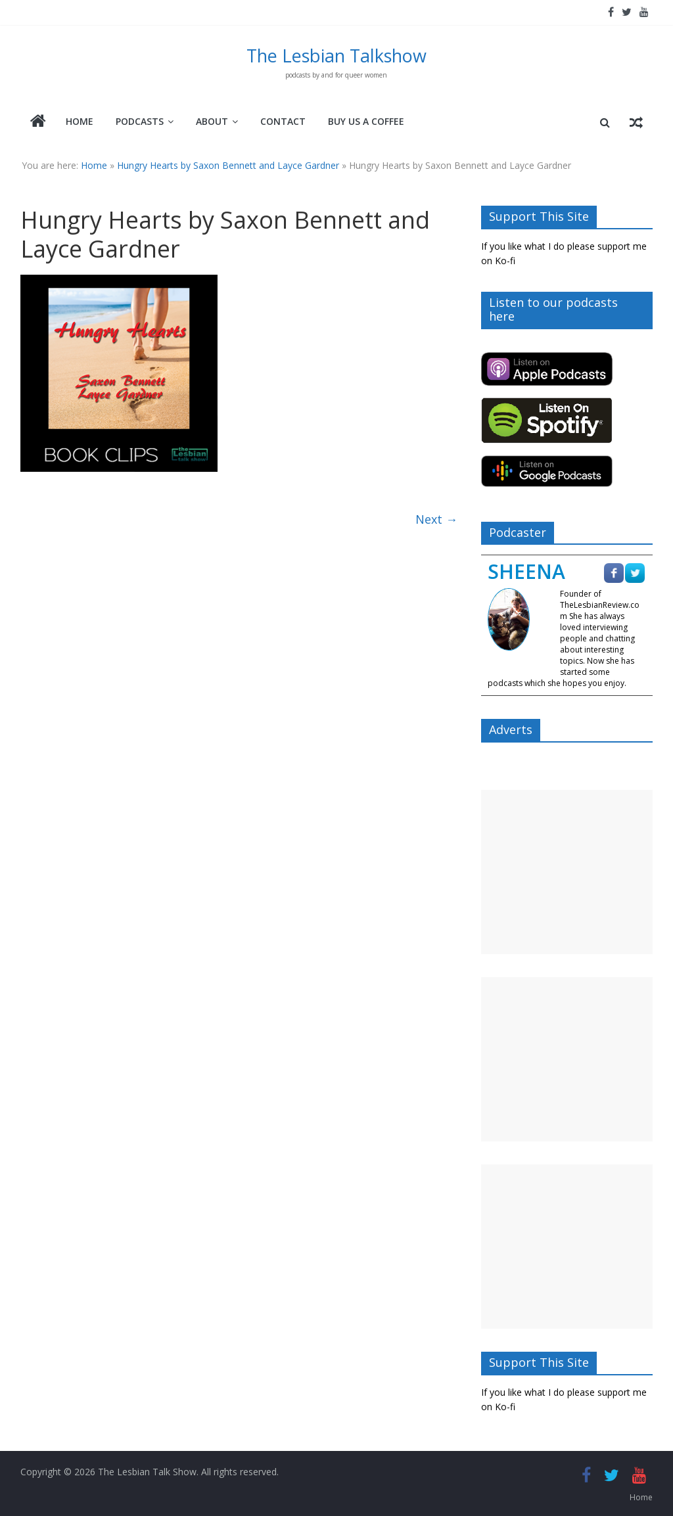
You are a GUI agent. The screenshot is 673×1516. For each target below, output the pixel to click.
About (212, 121)
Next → (436, 519)
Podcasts (140, 121)
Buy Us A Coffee (366, 121)
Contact (283, 121)
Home (79, 121)
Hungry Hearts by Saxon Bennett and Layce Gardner (228, 165)
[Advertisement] (567, 872)
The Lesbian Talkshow (336, 55)
